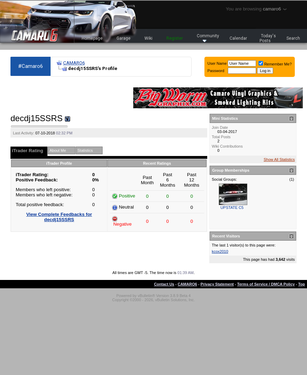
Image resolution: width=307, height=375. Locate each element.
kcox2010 (220, 251)
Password (216, 71)
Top (301, 284)
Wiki (148, 38)
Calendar (238, 38)
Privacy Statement (217, 284)
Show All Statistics (279, 159)
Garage (123, 38)
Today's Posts (268, 38)
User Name (217, 63)
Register (174, 38)
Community (208, 37)
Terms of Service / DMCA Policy (266, 284)
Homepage (92, 38)
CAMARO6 (74, 62)
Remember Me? (275, 64)
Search (293, 38)
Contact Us (164, 284)
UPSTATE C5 (232, 207)
